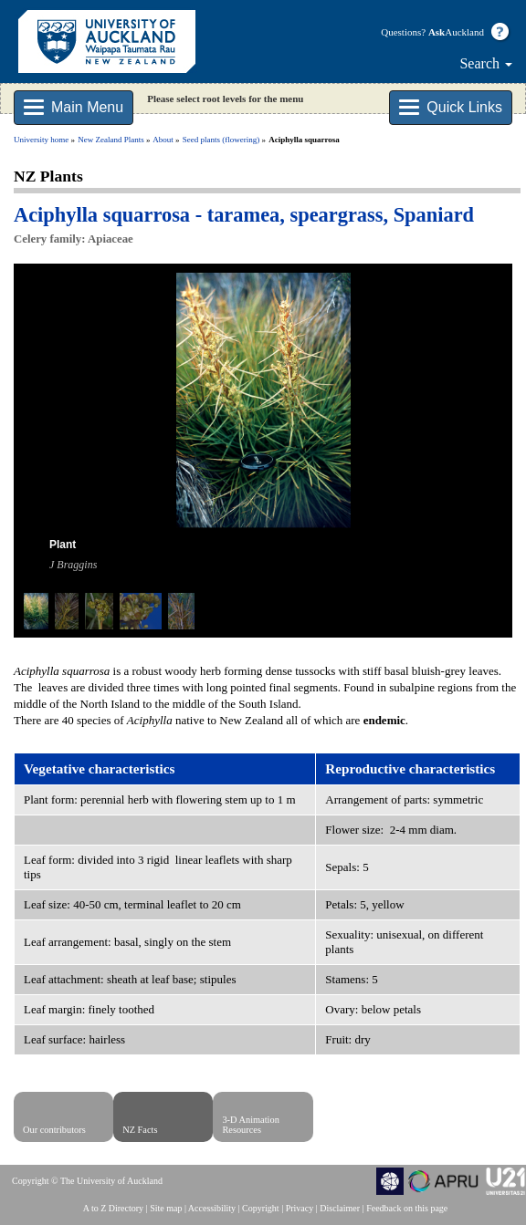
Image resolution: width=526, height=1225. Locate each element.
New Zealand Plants (110, 139)
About (163, 139)
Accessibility (212, 1208)
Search (485, 63)
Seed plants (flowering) (221, 139)
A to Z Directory (113, 1208)
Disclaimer (340, 1208)
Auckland (456, 31)
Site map (166, 1208)
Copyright (260, 1208)
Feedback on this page (406, 1208)
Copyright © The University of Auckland (87, 1181)
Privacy (300, 1208)
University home (41, 139)
